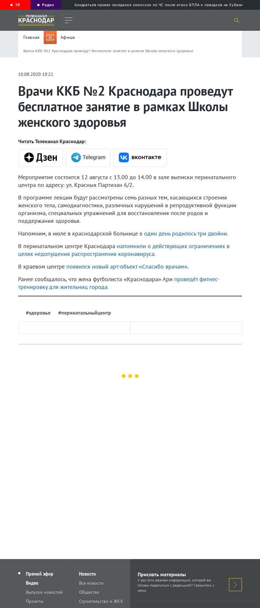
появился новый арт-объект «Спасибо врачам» (126, 266)
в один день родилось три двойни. (184, 233)
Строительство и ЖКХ (101, 601)
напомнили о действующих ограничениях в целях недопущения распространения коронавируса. (124, 250)
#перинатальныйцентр (84, 312)
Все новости (91, 583)
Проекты (34, 601)
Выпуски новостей (44, 592)
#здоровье (38, 312)
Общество (89, 592)
